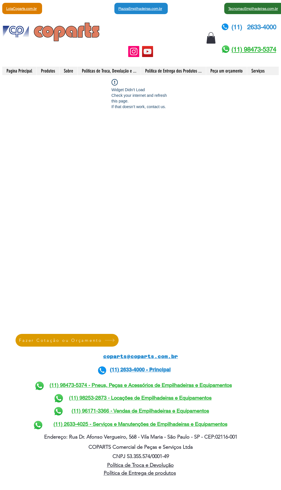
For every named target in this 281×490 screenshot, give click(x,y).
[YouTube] (147, 51)
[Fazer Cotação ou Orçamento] (67, 340)
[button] (211, 38)
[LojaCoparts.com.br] (22, 8)
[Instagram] (133, 51)
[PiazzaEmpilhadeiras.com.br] (141, 8)
